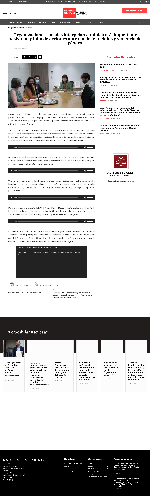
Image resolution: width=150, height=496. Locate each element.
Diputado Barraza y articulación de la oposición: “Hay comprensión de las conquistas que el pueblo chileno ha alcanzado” (126, 482)
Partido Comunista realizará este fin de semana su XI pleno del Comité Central (119, 128)
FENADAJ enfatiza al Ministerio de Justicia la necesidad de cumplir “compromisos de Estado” (87, 371)
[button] (138, 22)
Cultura (103, 101)
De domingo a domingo (108, 70)
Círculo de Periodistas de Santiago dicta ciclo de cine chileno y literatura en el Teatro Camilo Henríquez (121, 95)
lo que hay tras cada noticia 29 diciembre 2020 (25, 293)
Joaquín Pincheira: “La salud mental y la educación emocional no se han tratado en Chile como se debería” (136, 371)
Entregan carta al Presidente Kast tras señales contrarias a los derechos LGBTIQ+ (120, 80)
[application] (51, 147)
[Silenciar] (85, 147)
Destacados (20, 28)
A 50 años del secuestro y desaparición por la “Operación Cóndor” (111, 369)
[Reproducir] (11, 147)
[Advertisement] (75, 407)
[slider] (48, 147)
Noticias (30, 28)
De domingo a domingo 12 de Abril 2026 (118, 65)
